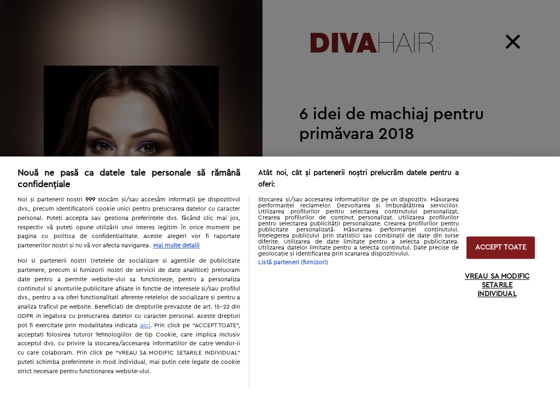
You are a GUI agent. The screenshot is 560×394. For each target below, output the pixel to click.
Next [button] (417, 361)
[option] (131, 197)
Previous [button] (385, 361)
